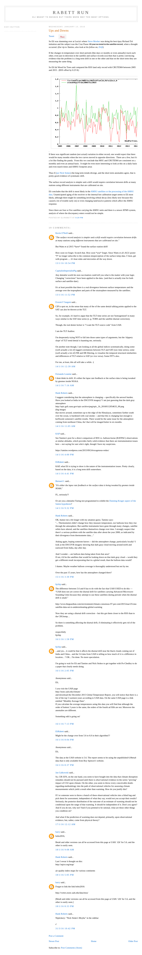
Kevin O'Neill (61, 233)
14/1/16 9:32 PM (64, 508)
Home (93, 941)
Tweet (51, 36)
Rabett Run (71, 12)
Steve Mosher (94, 41)
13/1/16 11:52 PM (65, 295)
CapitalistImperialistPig (65, 271)
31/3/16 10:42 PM (65, 928)
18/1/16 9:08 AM (64, 849)
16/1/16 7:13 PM (64, 724)
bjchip (58, 584)
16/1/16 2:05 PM (64, 670)
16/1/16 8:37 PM (64, 765)
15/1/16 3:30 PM (64, 577)
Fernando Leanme (63, 374)
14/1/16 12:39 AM (65, 366)
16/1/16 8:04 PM (64, 740)
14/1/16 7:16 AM (64, 385)
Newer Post (54, 941)
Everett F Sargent (63, 302)
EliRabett (59, 462)
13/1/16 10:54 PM (65, 263)
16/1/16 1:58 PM (64, 639)
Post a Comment (56, 936)
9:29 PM (79, 218)
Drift (101, 47)
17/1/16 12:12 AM (65, 824)
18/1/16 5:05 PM (64, 875)
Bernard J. (59, 481)
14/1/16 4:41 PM (64, 473)
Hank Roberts (61, 393)
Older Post (133, 941)
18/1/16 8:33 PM (64, 906)
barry (57, 832)
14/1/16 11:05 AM (65, 426)
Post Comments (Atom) (71, 948)
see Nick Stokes (63, 173)
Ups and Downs (59, 30)
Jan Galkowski (61, 772)
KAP (57, 434)
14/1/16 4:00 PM (64, 454)
